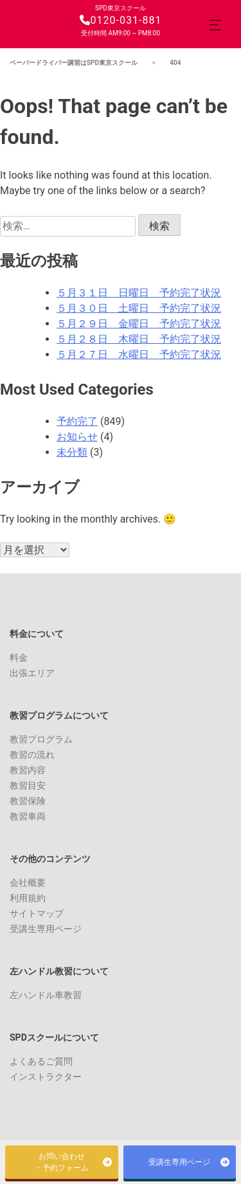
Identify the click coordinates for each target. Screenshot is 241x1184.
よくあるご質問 (41, 1061)
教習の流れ (32, 754)
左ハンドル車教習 (46, 995)
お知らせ (77, 437)
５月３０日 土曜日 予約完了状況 (139, 308)
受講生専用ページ (46, 929)
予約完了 (77, 421)
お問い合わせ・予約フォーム (62, 1162)
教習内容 (28, 770)
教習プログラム (41, 739)
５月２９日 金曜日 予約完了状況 (139, 324)
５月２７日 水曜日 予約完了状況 (139, 354)
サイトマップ (37, 913)
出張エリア (32, 673)
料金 (19, 657)
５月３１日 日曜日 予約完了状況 (139, 293)
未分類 (72, 452)
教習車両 (28, 816)
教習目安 (28, 785)
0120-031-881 (121, 20)
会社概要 (28, 882)
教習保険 (28, 801)
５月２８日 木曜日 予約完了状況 (139, 339)
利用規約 (28, 898)
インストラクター (46, 1077)
